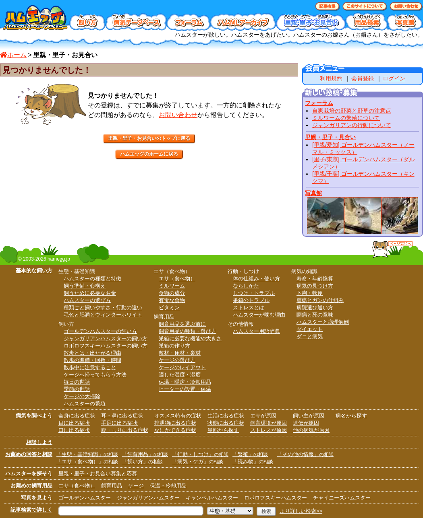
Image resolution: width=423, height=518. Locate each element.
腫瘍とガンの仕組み (320, 300)
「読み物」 (252, 461)
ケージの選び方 (177, 360)
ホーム (13, 54)
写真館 (313, 193)
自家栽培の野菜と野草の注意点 (351, 110)
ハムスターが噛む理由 (259, 315)
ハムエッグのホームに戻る (149, 154)
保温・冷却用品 (168, 486)
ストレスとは (248, 307)
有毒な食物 (172, 300)
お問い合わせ (178, 114)
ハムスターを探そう (28, 474)
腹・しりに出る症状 (124, 430)
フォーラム (319, 103)
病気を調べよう (34, 416)
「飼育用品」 (145, 454)
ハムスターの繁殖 (85, 404)
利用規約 (331, 78)
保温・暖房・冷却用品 (185, 382)
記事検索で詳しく (31, 510)
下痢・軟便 (310, 293)
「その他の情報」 (305, 454)
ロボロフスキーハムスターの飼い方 (105, 346)
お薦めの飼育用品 (31, 486)
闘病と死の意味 (315, 315)
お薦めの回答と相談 (28, 454)
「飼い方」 (142, 461)
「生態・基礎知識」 (87, 454)
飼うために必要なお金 (90, 293)
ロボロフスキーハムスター (275, 498)
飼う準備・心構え (85, 286)
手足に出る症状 (119, 423)
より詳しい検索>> (301, 511)
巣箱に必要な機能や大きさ (190, 338)
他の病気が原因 (311, 430)
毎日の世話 (77, 382)
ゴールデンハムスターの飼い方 (100, 331)
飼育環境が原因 (268, 423)
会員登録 (362, 78)
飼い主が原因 (308, 416)
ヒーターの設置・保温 (185, 389)
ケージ (136, 486)
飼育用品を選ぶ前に (182, 324)
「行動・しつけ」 (200, 454)
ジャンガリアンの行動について (351, 125)
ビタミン (169, 307)
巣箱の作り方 (174, 346)
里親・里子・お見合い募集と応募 (97, 474)
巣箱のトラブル (251, 300)
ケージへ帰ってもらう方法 (95, 375)
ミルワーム (172, 286)
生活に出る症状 (225, 416)
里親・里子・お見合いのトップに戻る (149, 138)
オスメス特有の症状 (177, 416)
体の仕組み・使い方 (256, 278)
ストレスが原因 (268, 430)
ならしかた (246, 286)
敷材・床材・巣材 (180, 353)
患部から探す (223, 430)
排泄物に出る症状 (175, 423)
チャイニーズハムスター (342, 498)
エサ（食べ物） (177, 278)
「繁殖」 (250, 454)
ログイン (394, 78)
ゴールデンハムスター (84, 498)
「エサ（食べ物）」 (87, 461)
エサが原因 (263, 416)
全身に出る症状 (76, 416)
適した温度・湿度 (180, 375)
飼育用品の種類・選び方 (187, 331)
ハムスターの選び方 (87, 300)
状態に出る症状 (225, 423)
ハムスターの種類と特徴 (92, 278)
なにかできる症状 (175, 430)
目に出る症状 (74, 423)
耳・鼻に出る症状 (122, 416)
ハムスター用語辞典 (256, 331)
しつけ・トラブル (254, 293)
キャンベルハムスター (212, 498)
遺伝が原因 (306, 423)
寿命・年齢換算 (315, 278)
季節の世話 (77, 389)
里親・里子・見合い (330, 137)
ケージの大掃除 (82, 396)
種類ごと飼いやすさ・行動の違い (103, 307)
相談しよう (39, 442)
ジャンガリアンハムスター (148, 498)
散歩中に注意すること (90, 367)
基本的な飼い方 (34, 270)
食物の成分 (172, 293)
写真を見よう (36, 498)
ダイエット (310, 329)
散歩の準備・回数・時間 (92, 360)
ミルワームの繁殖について (346, 118)
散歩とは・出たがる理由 (92, 353)
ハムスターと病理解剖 (323, 322)
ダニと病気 (310, 336)
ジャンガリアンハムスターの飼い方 (105, 338)
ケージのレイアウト (182, 367)
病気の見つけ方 (315, 286)
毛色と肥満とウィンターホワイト (103, 315)
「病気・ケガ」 (197, 461)
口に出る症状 (74, 430)
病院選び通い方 (315, 307)
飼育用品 (111, 486)
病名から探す (351, 416)
